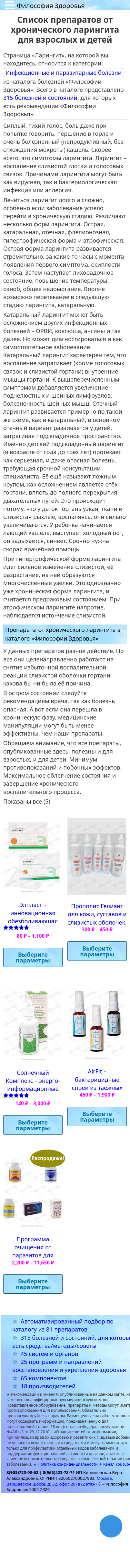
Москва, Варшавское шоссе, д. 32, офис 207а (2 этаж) (59, 1481)
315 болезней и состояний (40, 97)
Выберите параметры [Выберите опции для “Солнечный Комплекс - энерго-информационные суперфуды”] (33, 1125)
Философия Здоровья (51, 5)
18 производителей (48, 1386)
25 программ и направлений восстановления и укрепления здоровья (69, 1366)
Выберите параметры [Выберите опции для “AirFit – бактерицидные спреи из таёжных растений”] (97, 1116)
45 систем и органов (49, 1354)
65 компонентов (43, 1378)
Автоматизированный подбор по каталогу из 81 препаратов (63, 1325)
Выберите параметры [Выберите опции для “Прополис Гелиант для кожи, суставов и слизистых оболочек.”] (97, 951)
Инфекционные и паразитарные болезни (63, 72)
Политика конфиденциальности (68, 1464)
